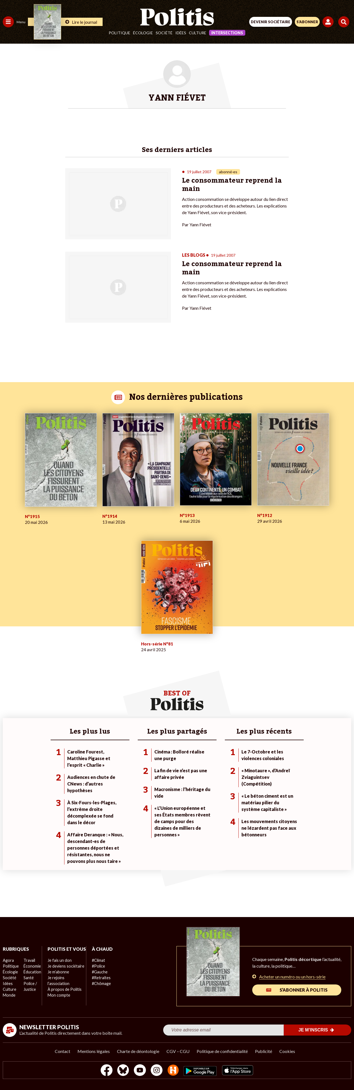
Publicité (263, 1051)
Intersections (227, 32)
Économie (31, 966)
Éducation (32, 972)
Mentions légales (93, 1051)
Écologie (143, 32)
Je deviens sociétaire (65, 972)
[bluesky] (122, 1070)
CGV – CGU (177, 1051)
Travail (29, 960)
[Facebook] (105, 1070)
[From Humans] (173, 1071)
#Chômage (99, 983)
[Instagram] (157, 1070)
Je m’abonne (57, 977)
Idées (180, 32)
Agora (8, 960)
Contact (62, 1051)
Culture (197, 32)
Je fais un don (58, 966)
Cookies (287, 1051)
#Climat (97, 960)
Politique (119, 32)
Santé (28, 977)
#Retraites (99, 977)
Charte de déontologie (138, 1051)
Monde (9, 995)
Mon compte (58, 1001)
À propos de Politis (63, 995)
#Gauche (98, 972)
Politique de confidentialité (222, 1051)
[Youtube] (139, 1070)
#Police (96, 966)
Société (164, 32)
